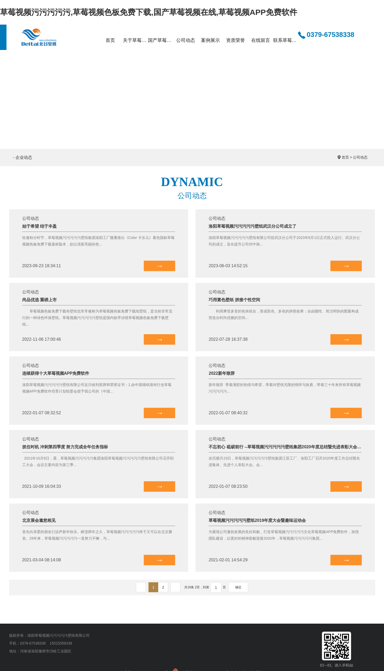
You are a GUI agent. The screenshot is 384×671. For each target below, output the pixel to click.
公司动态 (360, 157)
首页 (345, 157)
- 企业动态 (22, 157)
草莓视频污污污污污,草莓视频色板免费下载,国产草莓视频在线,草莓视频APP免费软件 (148, 12)
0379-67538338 (326, 35)
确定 (238, 587)
